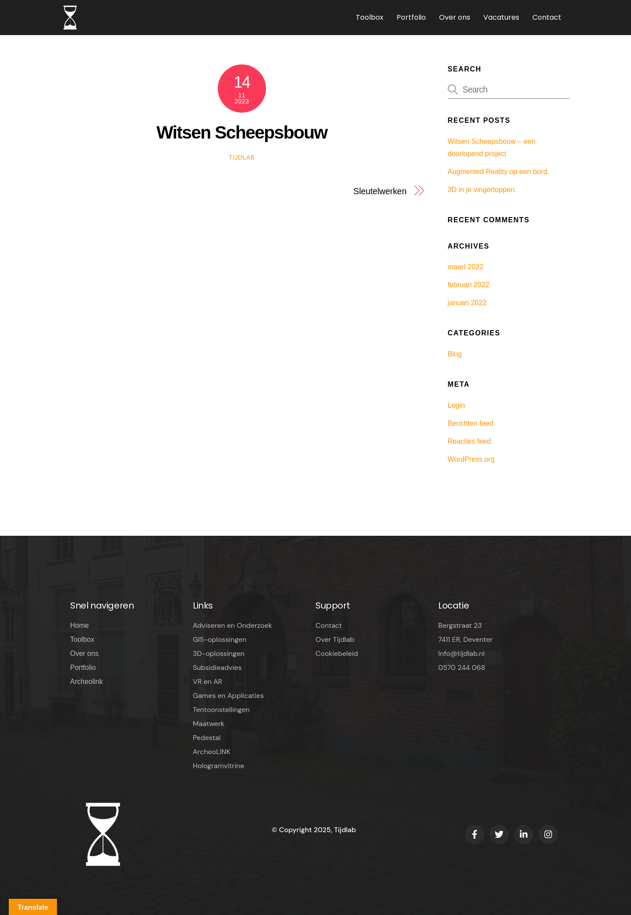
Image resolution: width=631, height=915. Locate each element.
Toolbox (369, 17)
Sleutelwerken (379, 191)
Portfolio (411, 17)
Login (456, 405)
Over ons (454, 17)
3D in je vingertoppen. (482, 189)
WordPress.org (471, 459)
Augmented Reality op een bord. (498, 171)
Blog (455, 354)
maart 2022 (466, 267)
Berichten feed (470, 423)
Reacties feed (469, 441)
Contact (546, 17)
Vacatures (501, 17)
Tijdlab (242, 157)
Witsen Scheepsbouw (241, 132)
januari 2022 (467, 302)
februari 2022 (468, 284)
